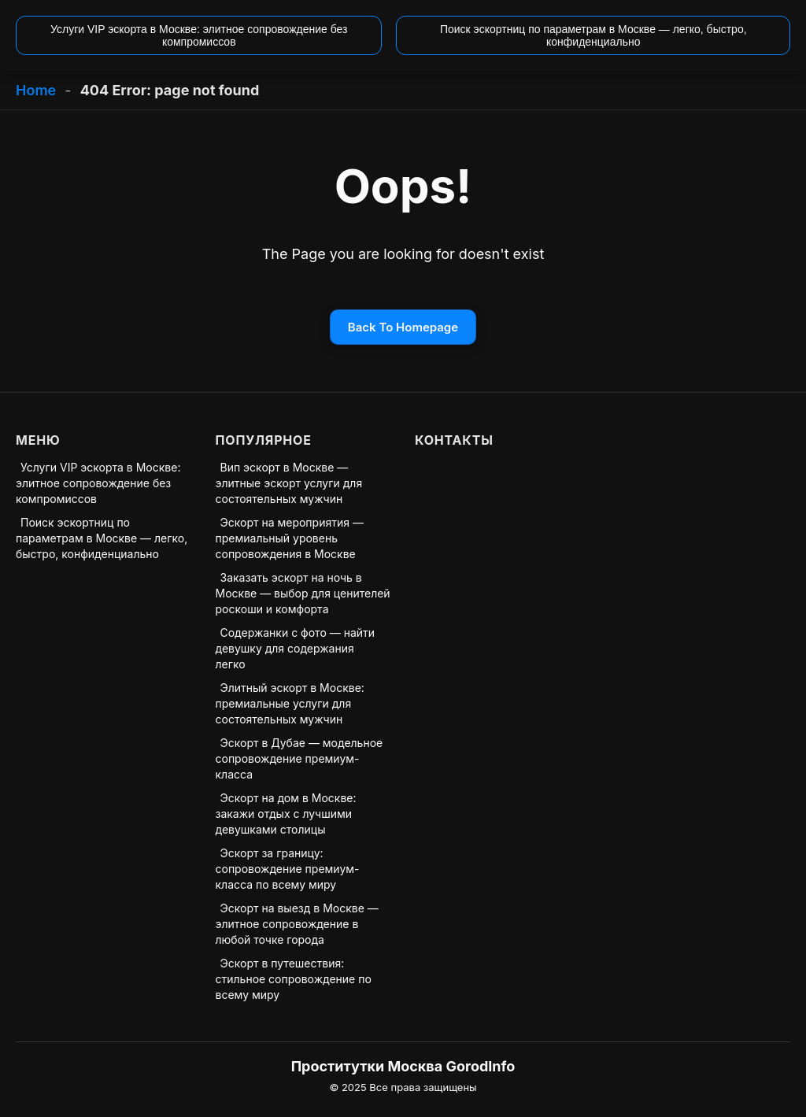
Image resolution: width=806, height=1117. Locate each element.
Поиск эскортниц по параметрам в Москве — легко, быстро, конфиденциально (101, 538)
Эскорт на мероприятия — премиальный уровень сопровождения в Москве (290, 538)
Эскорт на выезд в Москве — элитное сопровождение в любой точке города (297, 923)
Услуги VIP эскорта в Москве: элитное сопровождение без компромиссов (98, 482)
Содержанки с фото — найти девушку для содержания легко (295, 648)
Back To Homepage (403, 327)
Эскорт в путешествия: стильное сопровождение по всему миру (294, 978)
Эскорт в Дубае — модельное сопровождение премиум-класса (299, 758)
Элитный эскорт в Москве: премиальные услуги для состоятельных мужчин (290, 703)
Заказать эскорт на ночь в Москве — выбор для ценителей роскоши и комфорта (303, 593)
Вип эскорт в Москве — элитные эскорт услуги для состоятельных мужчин (289, 482)
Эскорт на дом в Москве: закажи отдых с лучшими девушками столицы (286, 813)
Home (36, 90)
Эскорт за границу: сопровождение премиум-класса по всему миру (288, 868)
